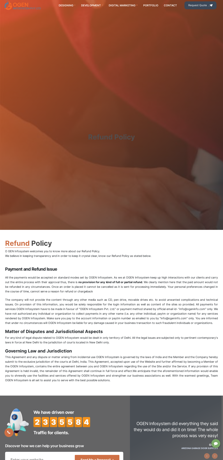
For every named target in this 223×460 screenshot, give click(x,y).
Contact (170, 5)
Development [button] (91, 5)
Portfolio (150, 5)
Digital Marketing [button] (122, 5)
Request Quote (200, 5)
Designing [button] (66, 5)
